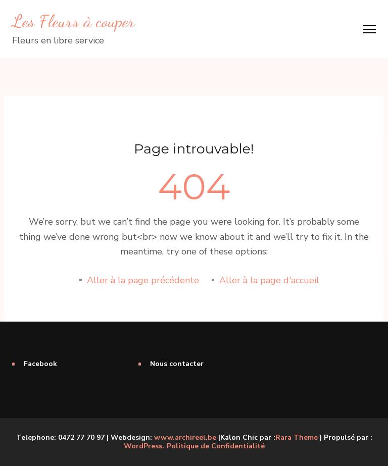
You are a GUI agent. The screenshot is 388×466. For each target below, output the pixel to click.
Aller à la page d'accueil (269, 280)
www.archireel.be (185, 437)
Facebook (40, 364)
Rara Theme (296, 437)
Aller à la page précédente (143, 280)
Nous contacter (177, 364)
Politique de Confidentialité (216, 446)
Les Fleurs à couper (73, 21)
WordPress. (144, 446)
